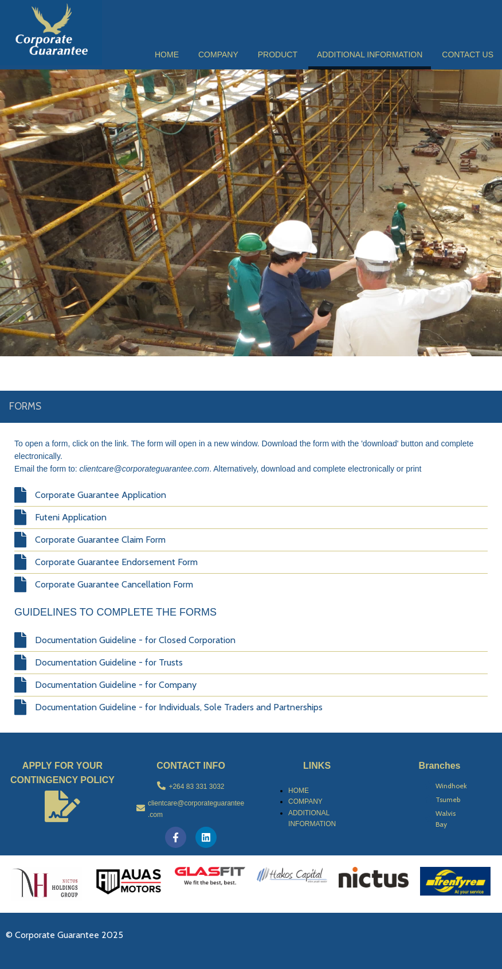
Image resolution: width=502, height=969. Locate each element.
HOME (298, 791)
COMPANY (305, 801)
